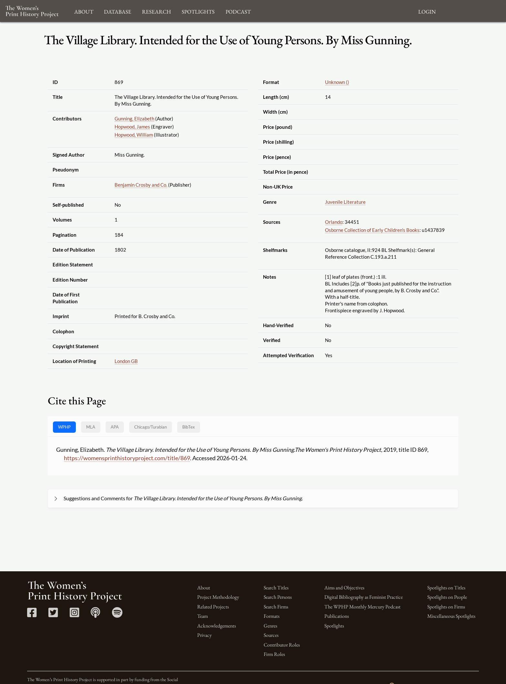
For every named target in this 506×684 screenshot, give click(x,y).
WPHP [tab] (64, 427)
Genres (270, 625)
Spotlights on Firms (446, 606)
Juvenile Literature (345, 202)
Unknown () (337, 82)
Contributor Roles (282, 644)
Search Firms (276, 606)
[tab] (150, 427)
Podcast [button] (238, 11)
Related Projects (213, 606)
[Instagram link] (74, 614)
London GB (126, 361)
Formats (271, 616)
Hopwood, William (134, 135)
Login (427, 11)
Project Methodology (218, 597)
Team (202, 616)
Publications (336, 616)
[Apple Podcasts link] (95, 614)
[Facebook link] (31, 614)
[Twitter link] (53, 614)
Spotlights (334, 625)
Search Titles (276, 587)
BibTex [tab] (188, 427)
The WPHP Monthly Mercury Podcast (362, 606)
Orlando (333, 222)
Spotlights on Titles (446, 587)
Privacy (204, 635)
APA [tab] (115, 427)
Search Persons (278, 597)
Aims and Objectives (344, 587)
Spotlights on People (447, 597)
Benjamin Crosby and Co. (141, 185)
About (203, 587)
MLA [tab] (90, 427)
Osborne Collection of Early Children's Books (372, 230)
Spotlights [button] (198, 11)
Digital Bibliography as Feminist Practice (363, 597)
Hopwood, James (132, 127)
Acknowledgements (216, 625)
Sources (271, 635)
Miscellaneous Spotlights (451, 616)
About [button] (83, 11)
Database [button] (117, 11)
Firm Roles (274, 654)
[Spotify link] (117, 614)
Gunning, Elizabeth (134, 118)
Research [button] (156, 11)
